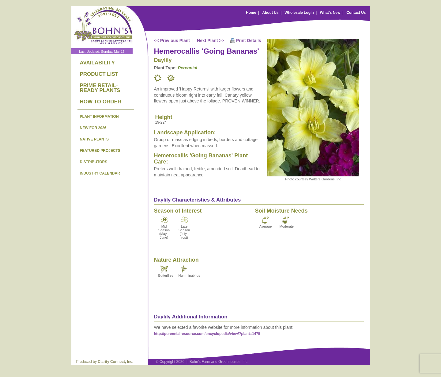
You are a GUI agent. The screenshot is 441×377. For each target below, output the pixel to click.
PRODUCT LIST (99, 74)
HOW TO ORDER (101, 102)
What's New (330, 12)
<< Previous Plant (172, 40)
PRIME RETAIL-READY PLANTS (100, 88)
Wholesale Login (299, 12)
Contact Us (356, 12)
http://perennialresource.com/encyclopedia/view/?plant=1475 (207, 334)
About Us (270, 12)
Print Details (248, 40)
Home (251, 12)
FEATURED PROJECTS (100, 150)
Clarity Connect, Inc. (115, 362)
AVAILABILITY (97, 63)
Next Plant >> (210, 40)
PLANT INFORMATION (99, 116)
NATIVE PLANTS (94, 139)
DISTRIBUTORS (93, 162)
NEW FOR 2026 (93, 128)
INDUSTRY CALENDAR (100, 173)
